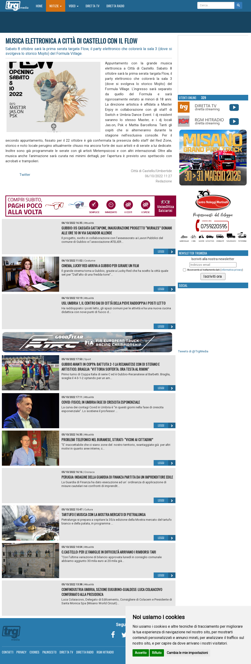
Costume (89, 260)
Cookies (34, 652)
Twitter (24, 175)
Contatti (7, 652)
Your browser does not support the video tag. (213, 64)
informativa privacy (231, 270)
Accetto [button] (141, 653)
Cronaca (89, 472)
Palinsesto (49, 652)
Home (41, 5)
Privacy (21, 652)
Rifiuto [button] (157, 653)
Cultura (88, 509)
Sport (87, 359)
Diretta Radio (115, 6)
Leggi (166, 251)
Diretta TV (92, 6)
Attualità (89, 223)
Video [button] (74, 6)
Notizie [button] (55, 6)
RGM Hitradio (105, 652)
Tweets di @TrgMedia (193, 351)
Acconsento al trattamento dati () (215, 270)
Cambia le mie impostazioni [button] (187, 653)
